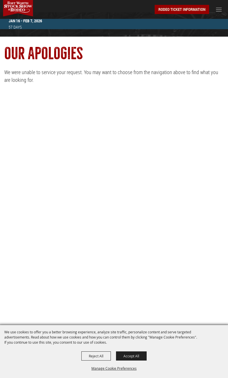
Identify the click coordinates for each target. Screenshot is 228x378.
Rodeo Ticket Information (181, 9)
